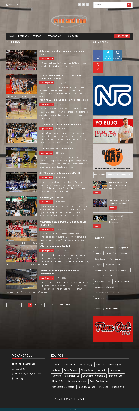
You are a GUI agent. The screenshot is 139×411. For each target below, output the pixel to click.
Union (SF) (114, 276)
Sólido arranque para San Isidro (55, 246)
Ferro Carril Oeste (122, 281)
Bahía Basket (100, 259)
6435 (61, 305)
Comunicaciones (101, 293)
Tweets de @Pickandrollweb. (106, 309)
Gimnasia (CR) (111, 253)
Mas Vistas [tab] (99, 175)
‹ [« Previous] (8, 305)
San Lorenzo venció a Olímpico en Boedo (119, 202)
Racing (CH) (100, 298)
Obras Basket (115, 259)
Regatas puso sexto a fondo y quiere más (61, 124)
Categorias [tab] (126, 175)
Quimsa (124, 253)
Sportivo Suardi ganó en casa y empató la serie (63, 100)
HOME (12, 36)
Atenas (98, 248)
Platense (116, 293)
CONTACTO (73, 36)
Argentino (110, 265)
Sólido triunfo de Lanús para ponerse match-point (62, 52)
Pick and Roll (77, 399)
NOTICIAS (23, 36)
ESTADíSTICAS (55, 36)
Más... (97, 192)
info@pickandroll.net (23, 364)
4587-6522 (18, 369)
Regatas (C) (124, 248)
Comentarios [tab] (113, 175)
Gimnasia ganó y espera (51, 197)
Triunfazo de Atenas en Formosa (56, 148)
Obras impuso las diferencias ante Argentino (117, 219)
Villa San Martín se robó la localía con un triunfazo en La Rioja (60, 77)
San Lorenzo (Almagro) (104, 287)
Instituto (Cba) (101, 276)
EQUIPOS (38, 36)
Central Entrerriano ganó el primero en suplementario (59, 272)
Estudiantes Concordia (119, 270)
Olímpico (98, 265)
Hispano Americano (103, 281)
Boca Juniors (110, 248)
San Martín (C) (100, 270)
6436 (68, 305)
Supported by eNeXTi (69, 409)
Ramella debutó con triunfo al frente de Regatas (118, 185)
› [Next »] (74, 305)
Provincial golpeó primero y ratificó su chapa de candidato (62, 223)
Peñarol (98, 253)
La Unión (122, 265)
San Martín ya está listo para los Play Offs (61, 173)
